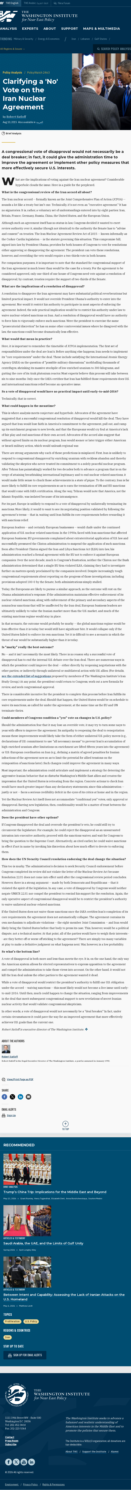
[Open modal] (114, 49)
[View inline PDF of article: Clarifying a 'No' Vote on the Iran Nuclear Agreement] (65, 1079)
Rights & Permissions (53, 1484)
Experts (30, 29)
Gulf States (100, 38)
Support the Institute (94, 1451)
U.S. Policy (31, 1321)
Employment (12, 1484)
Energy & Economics (49, 38)
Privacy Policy (30, 1484)
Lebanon (85, 38)
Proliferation (12, 1321)
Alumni (115, 1451)
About (49, 29)
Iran (73, 38)
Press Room (11, 1440)
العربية (39, 122)
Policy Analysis (13, 72)
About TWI (72, 1451)
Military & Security (24, 38)
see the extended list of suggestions (26, 676)
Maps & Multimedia (101, 29)
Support (69, 29)
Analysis (8, 29)
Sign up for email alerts (25, 1355)
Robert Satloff (16, 116)
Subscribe (10, 1444)
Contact (9, 1437)
